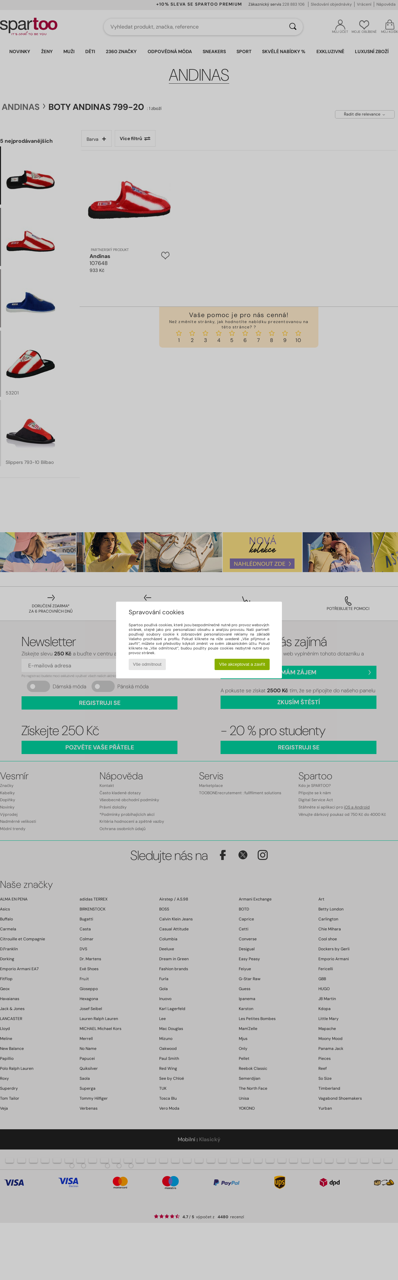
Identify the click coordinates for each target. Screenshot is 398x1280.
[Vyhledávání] (292, 27)
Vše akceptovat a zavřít (242, 664)
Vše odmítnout (147, 664)
